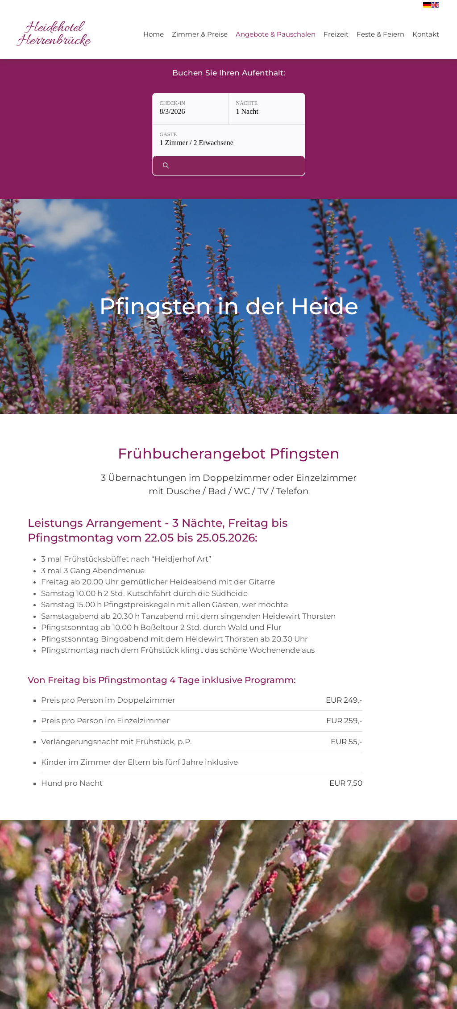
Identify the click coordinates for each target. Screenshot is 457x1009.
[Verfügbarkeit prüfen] (349, 109)
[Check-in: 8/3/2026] (127, 109)
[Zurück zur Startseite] (54, 34)
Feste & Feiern (380, 34)
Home (153, 34)
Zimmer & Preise (200, 34)
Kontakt (425, 34)
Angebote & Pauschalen (276, 34)
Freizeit (336, 34)
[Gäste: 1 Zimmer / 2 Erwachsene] (286, 109)
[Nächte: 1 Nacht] (203, 109)
